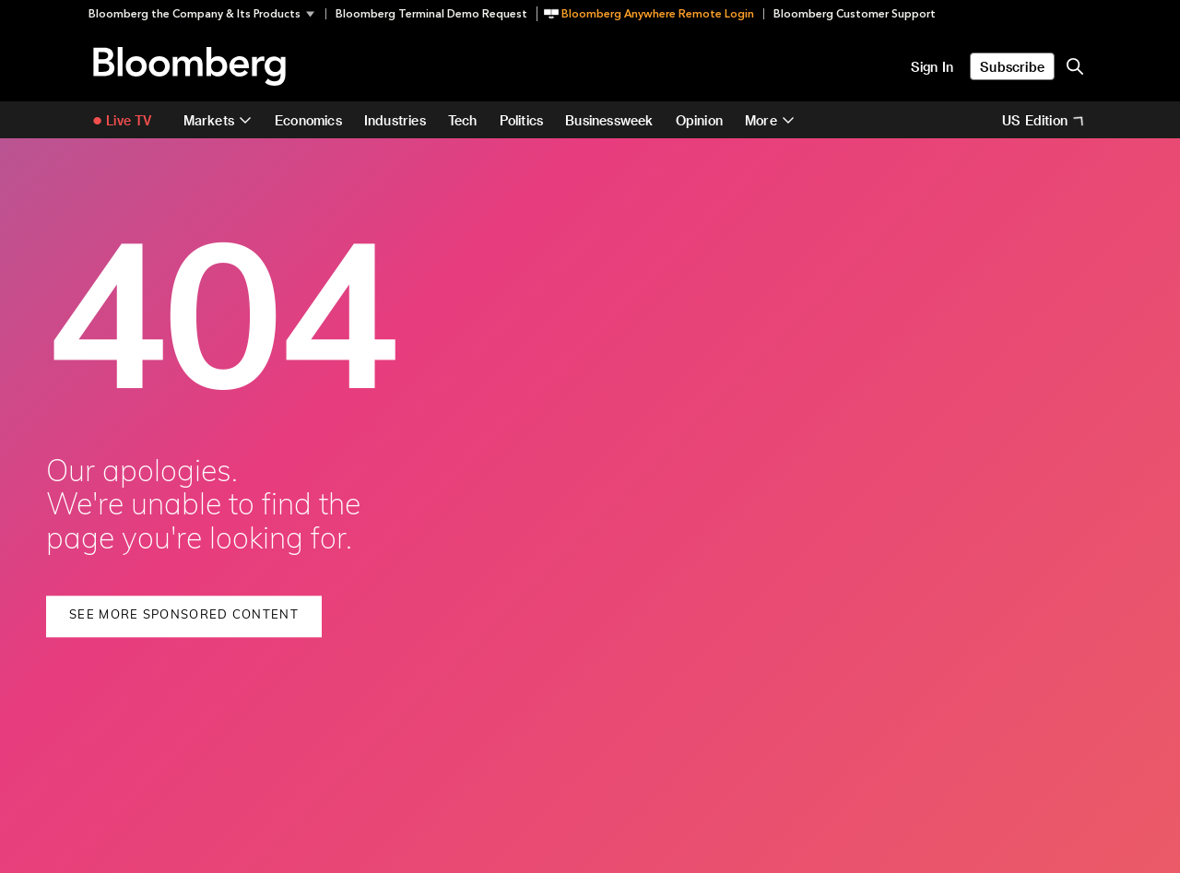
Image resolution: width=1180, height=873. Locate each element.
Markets (208, 120)
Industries (395, 120)
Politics (522, 120)
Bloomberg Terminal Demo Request (431, 13)
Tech (463, 120)
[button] (206, 13)
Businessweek (609, 120)
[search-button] (1075, 66)
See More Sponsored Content (184, 615)
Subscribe (1012, 67)
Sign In (932, 67)
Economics (308, 120)
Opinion (699, 120)
